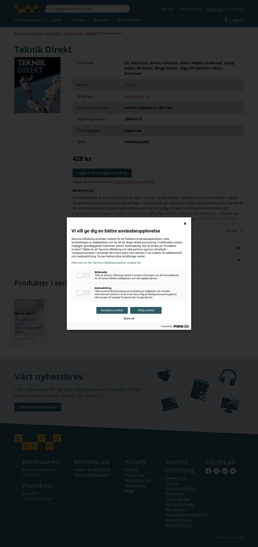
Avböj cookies (146, 310)
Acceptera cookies (112, 310)
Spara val (128, 318)
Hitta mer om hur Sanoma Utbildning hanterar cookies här (106, 262)
